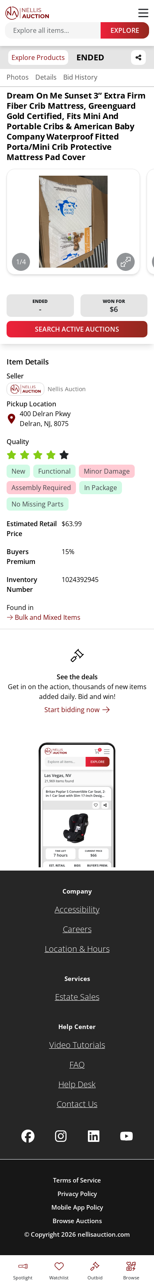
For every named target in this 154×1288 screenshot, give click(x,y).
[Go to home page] (27, 13)
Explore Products (38, 57)
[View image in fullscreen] (126, 262)
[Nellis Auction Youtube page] (126, 1136)
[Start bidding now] (77, 710)
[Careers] (77, 929)
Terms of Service (77, 1180)
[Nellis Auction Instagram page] (60, 1136)
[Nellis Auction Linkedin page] (93, 1136)
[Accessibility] (77, 909)
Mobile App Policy (77, 1207)
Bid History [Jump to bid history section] (80, 77)
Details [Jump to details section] (46, 77)
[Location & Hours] (77, 949)
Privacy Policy (77, 1193)
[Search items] (57, 30)
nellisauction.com (104, 1234)
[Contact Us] (77, 1104)
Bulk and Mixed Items (43, 617)
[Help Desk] (77, 1084)
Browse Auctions (77, 1221)
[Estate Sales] (77, 997)
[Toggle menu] (143, 13)
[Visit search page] (131, 1269)
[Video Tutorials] (77, 1045)
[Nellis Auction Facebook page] (27, 1136)
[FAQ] (77, 1064)
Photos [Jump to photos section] (18, 77)
